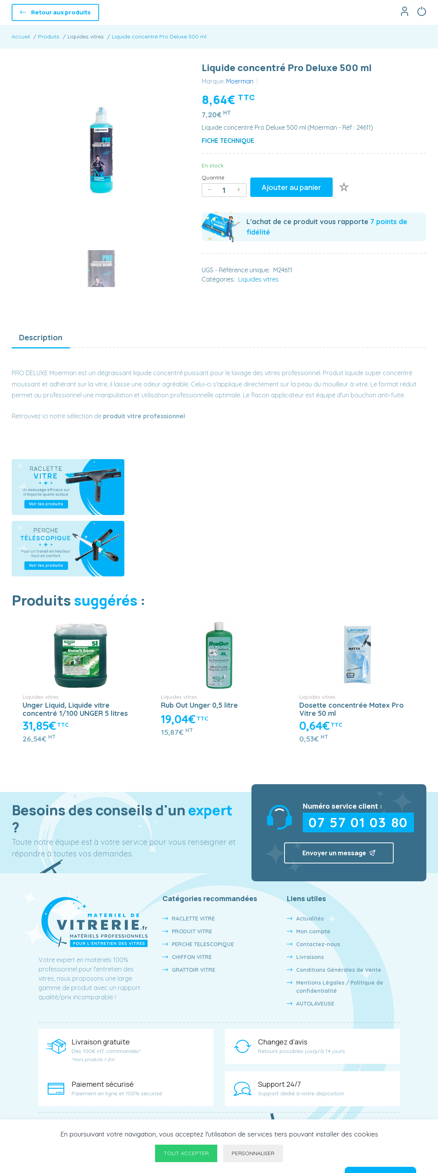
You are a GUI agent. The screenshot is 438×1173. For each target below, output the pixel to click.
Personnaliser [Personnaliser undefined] (253, 1153)
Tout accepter (186, 1153)
